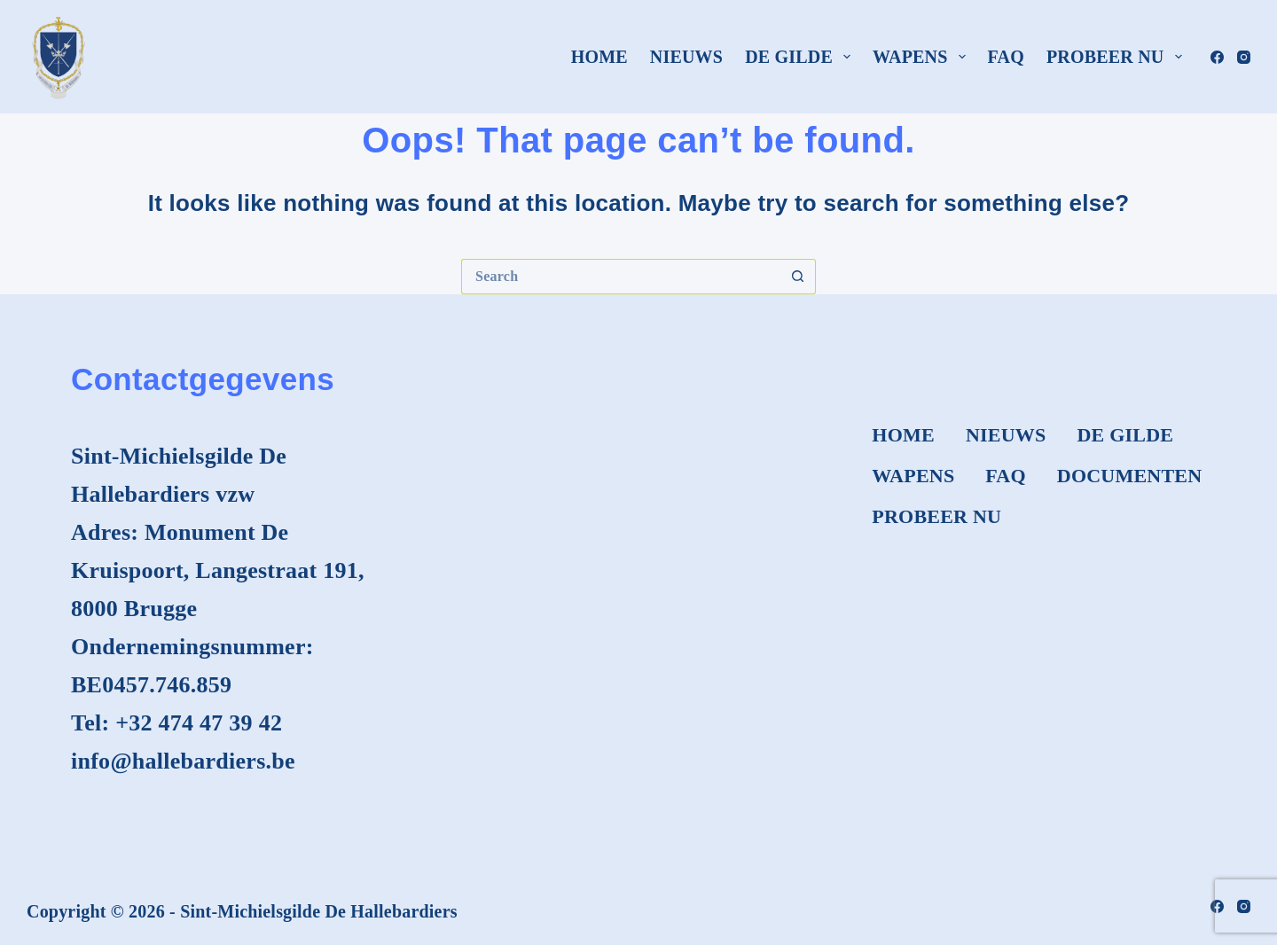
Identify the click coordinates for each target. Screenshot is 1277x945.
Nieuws (686, 56)
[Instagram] (1243, 57)
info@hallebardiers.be (183, 761)
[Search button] (798, 276)
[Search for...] (620, 276)
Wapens (923, 56)
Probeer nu (1117, 56)
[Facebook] (1217, 57)
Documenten (1130, 476)
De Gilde (801, 56)
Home (599, 56)
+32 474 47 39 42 (198, 723)
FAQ (1006, 56)
